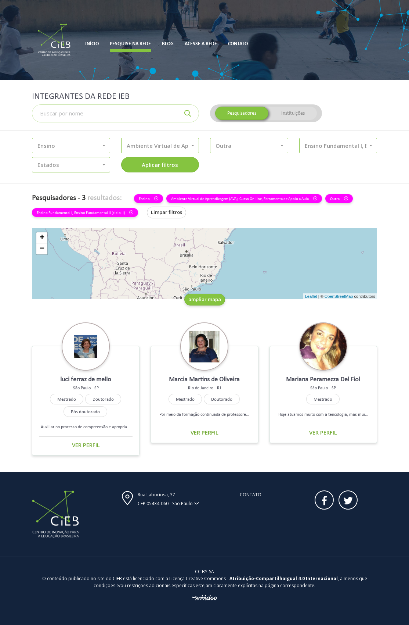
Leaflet (311, 296)
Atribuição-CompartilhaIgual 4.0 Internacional (283, 578)
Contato (250, 495)
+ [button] (42, 237)
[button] (71, 145)
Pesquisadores (241, 113)
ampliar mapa (204, 299)
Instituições (293, 113)
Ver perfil (86, 445)
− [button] (42, 248)
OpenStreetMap (339, 296)
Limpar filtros (166, 212)
